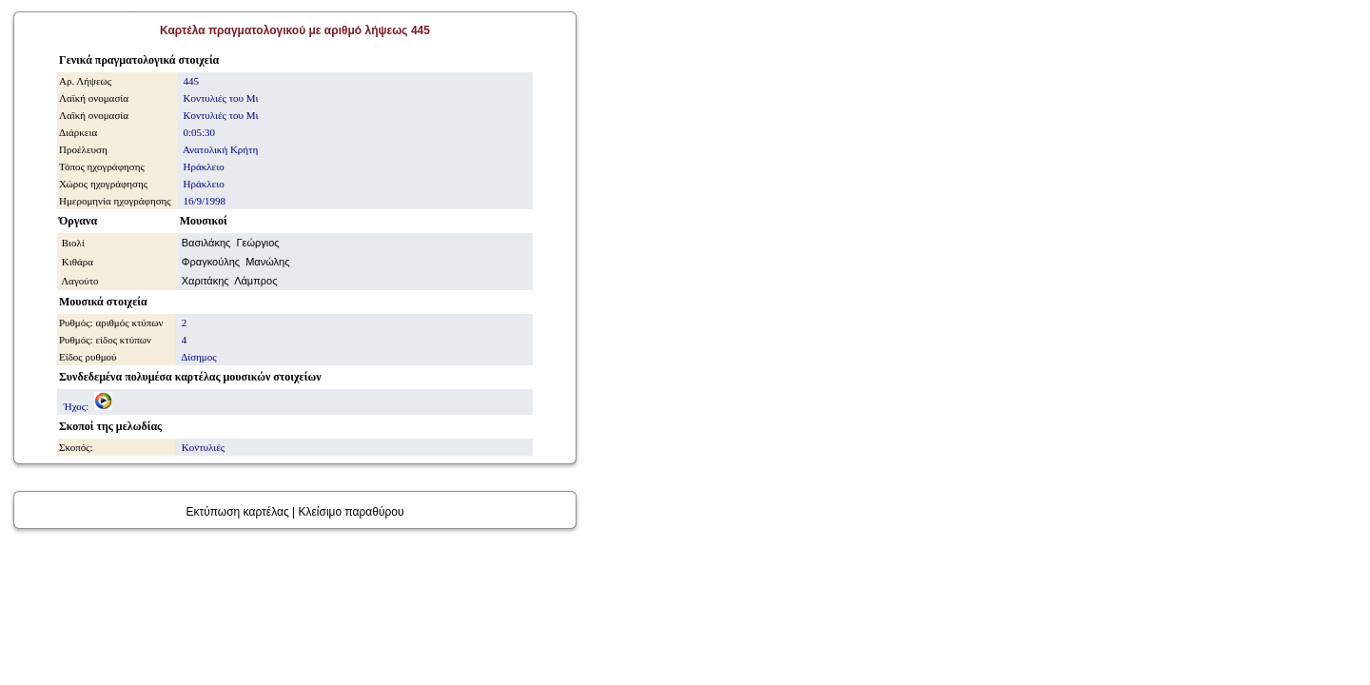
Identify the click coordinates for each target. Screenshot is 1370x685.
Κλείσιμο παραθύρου (350, 512)
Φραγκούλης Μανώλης (236, 261)
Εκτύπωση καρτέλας (237, 512)
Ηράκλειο (203, 183)
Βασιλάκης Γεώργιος (231, 242)
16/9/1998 (203, 200)
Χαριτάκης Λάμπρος (230, 280)
